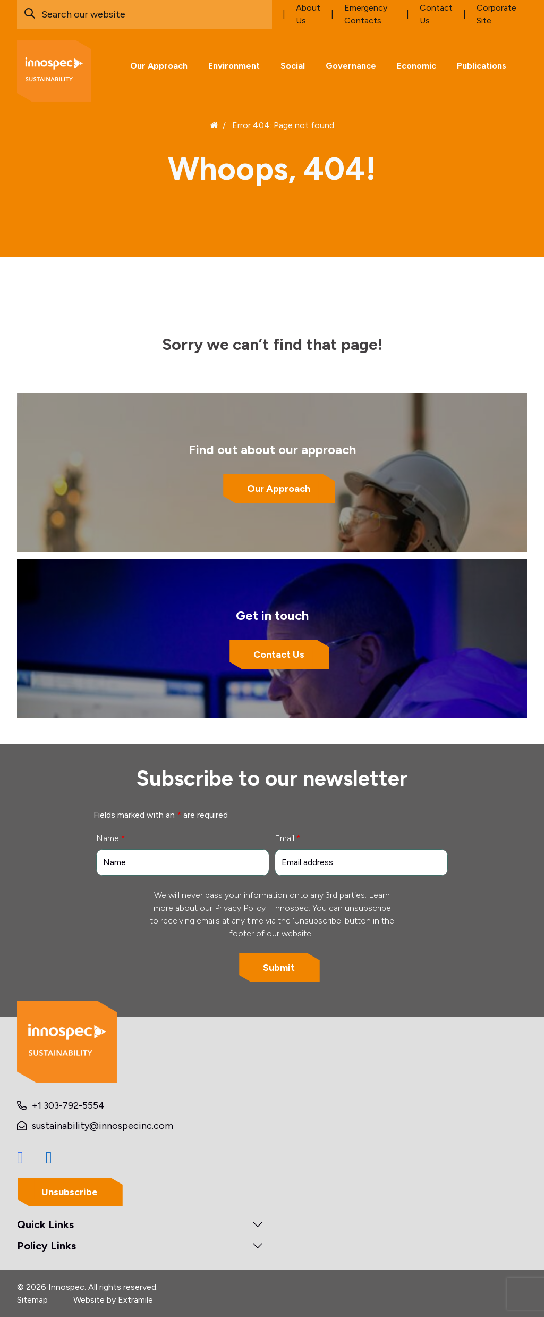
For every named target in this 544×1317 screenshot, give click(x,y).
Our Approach (159, 66)
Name (110, 838)
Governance (351, 66)
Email (287, 838)
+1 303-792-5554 (68, 1105)
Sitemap (32, 1300)
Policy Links (46, 1245)
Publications (481, 66)
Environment (234, 66)
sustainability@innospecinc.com (102, 1125)
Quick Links (45, 1224)
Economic (416, 66)
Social (292, 66)
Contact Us (278, 655)
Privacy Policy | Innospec (262, 908)
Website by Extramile (113, 1300)
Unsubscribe (69, 1192)
